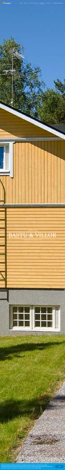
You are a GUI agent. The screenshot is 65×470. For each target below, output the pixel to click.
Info (40, 467)
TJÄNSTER (42, 3)
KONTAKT (48, 3)
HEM (21, 3)
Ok (59, 466)
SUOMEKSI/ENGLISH (58, 3)
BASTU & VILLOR (33, 3)
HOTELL (26, 3)
